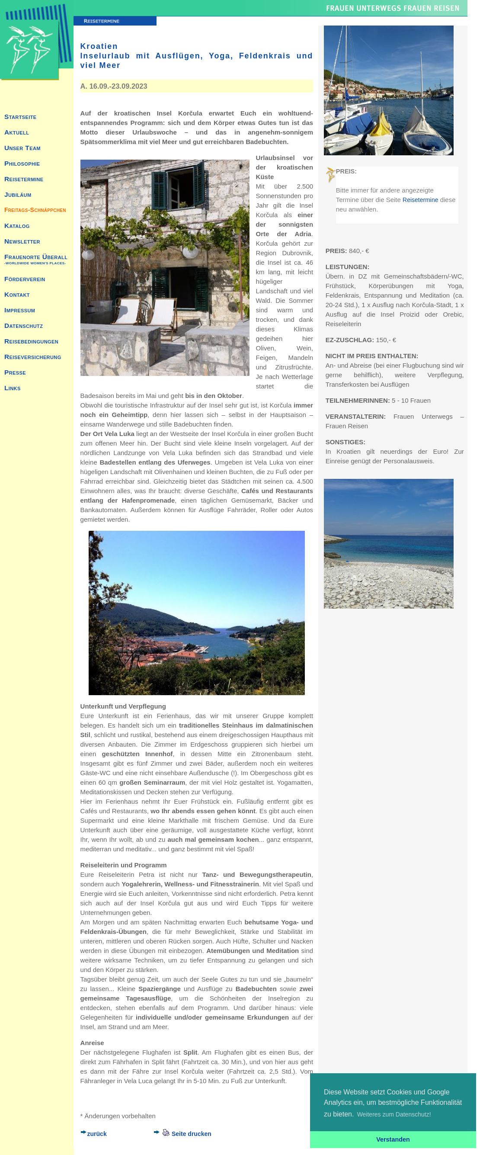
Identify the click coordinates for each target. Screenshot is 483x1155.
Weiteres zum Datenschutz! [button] (394, 1114)
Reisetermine (420, 199)
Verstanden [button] (393, 1139)
